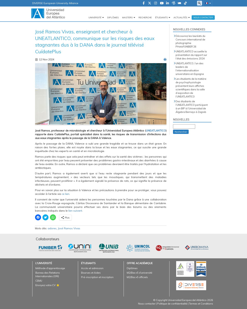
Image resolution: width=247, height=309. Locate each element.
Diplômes (113, 17)
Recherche (145, 17)
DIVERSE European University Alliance (55, 3)
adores (52, 228)
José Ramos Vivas (69, 228)
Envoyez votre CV (45, 285)
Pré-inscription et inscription (97, 277)
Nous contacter (146, 303)
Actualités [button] (180, 17)
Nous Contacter (203, 17)
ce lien (65, 194)
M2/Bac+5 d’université (139, 272)
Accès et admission (92, 268)
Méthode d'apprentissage (50, 268)
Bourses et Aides (91, 272)
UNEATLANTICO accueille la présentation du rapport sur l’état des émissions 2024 (191, 55)
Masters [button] (127, 17)
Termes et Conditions (201, 303)
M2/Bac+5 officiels (137, 277)
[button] (207, 3)
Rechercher (181, 131)
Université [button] (95, 17)
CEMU (38, 280)
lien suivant (75, 210)
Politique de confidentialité (172, 303)
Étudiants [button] (161, 17)
